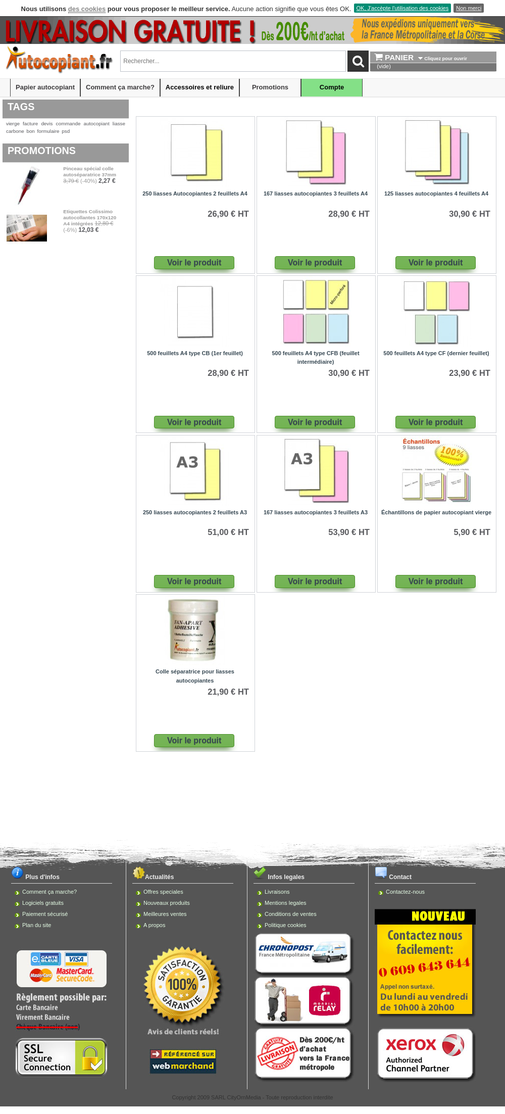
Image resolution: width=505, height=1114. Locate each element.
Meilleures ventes (165, 914)
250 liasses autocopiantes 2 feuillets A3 (195, 512)
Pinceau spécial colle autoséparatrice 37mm (89, 171)
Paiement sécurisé (45, 914)
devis (47, 123)
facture (30, 123)
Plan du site (36, 925)
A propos (154, 925)
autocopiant (97, 123)
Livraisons (277, 892)
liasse (119, 123)
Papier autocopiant (45, 87)
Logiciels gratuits (43, 903)
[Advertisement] (252, 786)
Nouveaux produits (166, 903)
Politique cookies (286, 925)
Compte (332, 87)
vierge (13, 123)
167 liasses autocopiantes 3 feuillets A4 (316, 193)
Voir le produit (194, 262)
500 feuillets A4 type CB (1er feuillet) (195, 353)
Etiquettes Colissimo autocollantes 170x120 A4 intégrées (89, 217)
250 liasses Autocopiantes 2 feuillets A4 (194, 193)
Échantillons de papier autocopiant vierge (436, 512)
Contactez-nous (405, 892)
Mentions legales (286, 903)
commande (68, 123)
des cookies (87, 9)
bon (30, 131)
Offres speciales (163, 892)
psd (66, 131)
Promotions (270, 87)
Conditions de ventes (291, 914)
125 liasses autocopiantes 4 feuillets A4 (436, 193)
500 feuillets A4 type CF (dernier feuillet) (436, 353)
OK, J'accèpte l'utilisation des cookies (403, 8)
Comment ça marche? (120, 87)
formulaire (48, 131)
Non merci (468, 8)
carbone (15, 131)
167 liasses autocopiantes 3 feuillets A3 (316, 512)
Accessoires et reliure (200, 87)
